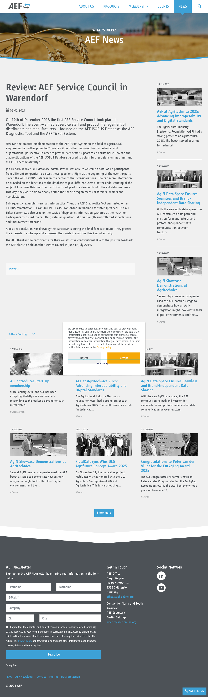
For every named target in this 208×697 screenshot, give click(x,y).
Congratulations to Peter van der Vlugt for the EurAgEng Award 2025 (169, 474)
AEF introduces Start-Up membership (31, 389)
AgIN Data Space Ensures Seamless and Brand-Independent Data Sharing (179, 203)
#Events (15, 269)
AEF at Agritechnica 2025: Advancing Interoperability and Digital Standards (179, 118)
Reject (84, 358)
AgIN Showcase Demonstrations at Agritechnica (172, 290)
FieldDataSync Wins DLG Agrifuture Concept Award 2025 (103, 472)
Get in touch (193, 691)
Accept (124, 358)
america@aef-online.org (122, 622)
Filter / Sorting (18, 339)
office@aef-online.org (121, 596)
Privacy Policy (26, 640)
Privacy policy (104, 347)
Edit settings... (104, 367)
